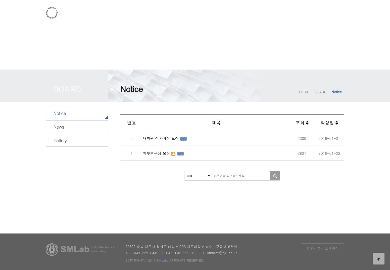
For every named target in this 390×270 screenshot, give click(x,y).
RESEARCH (223, 13)
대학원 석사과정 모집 (161, 138)
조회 (301, 122)
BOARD (330, 13)
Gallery (60, 140)
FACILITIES (258, 13)
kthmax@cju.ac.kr (222, 252)
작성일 (329, 122)
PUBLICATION (296, 13)
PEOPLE (190, 13)
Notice (59, 113)
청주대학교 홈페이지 (322, 247)
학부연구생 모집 (157, 153)
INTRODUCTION (153, 13)
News (58, 127)
